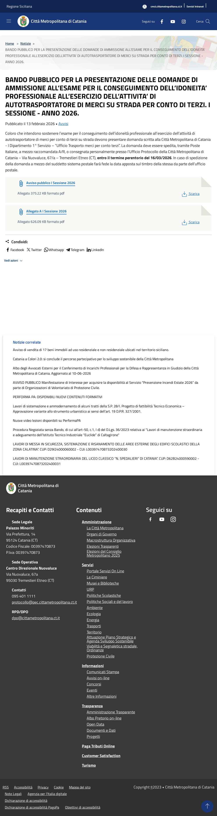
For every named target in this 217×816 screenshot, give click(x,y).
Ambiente (95, 608)
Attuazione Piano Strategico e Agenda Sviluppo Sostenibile (111, 639)
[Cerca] (207, 21)
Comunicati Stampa (103, 672)
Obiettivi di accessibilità (82, 807)
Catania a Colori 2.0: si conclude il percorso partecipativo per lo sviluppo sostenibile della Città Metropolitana (93, 359)
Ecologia (94, 614)
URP (90, 589)
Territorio (94, 632)
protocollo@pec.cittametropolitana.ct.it (44, 602)
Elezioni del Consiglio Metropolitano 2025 (104, 553)
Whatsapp (54, 249)
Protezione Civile (101, 656)
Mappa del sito (79, 787)
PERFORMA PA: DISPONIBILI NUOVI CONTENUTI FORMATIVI (57, 396)
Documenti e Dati (101, 730)
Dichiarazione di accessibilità (26, 800)
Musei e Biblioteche (103, 583)
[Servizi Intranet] (195, 7)
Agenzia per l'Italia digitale (47, 793)
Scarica (190, 193)
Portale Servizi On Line (105, 571)
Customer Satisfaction (101, 756)
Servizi (88, 565)
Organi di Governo (102, 534)
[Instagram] (182, 21)
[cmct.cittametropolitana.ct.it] (166, 7)
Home (9, 43)
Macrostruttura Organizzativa (111, 540)
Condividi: (16, 242)
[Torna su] (207, 806)
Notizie (25, 43)
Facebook (14, 249)
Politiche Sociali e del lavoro (110, 602)
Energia (93, 620)
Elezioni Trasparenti (103, 546)
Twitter (34, 249)
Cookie (59, 787)
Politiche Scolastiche (104, 595)
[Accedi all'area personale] (145, 6)
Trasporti (94, 626)
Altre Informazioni (101, 696)
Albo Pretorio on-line (104, 718)
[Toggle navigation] (8, 21)
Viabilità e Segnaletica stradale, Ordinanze (112, 648)
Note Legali (13, 793)
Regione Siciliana (19, 6)
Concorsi (94, 684)
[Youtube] (171, 21)
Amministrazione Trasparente (111, 712)
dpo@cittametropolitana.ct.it (36, 618)
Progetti (93, 737)
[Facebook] (160, 21)
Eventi (92, 690)
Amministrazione (96, 522)
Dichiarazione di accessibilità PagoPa (32, 807)
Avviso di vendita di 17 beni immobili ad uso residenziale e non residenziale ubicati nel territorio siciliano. (91, 349)
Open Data (95, 724)
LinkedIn (95, 249)
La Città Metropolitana (105, 528)
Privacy (43, 787)
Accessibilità (23, 787)
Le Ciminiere (97, 577)
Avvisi (63, 124)
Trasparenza (92, 706)
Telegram (74, 249)
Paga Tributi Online (98, 746)
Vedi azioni (14, 260)
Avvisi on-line (98, 678)
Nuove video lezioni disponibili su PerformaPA (47, 420)
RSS (6, 787)
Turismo (89, 765)
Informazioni (93, 666)
